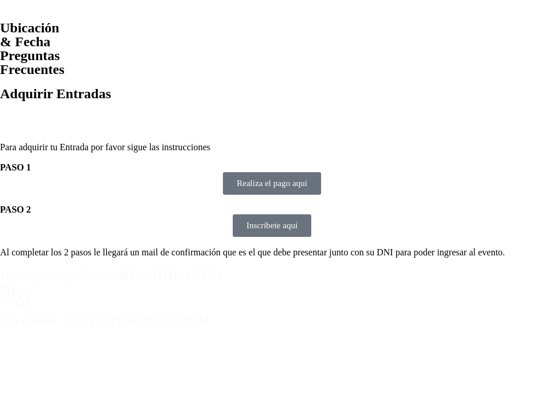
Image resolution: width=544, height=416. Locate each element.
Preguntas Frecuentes (32, 62)
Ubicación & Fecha (29, 34)
